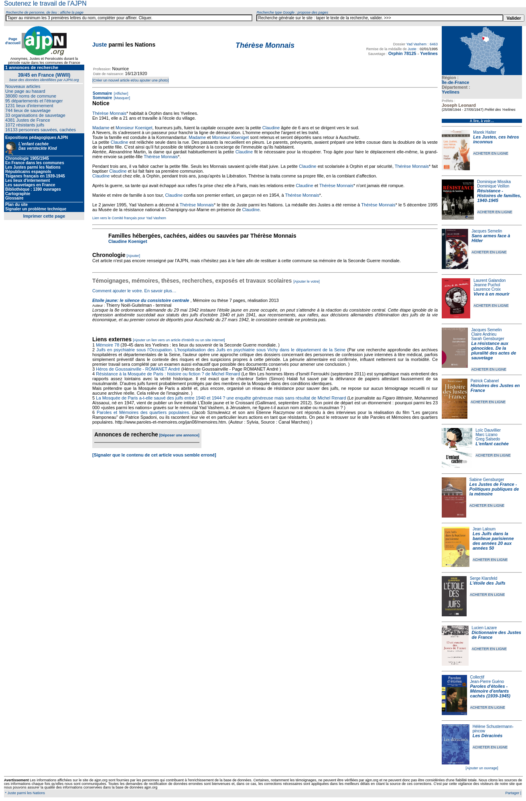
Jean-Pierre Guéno (487, 681)
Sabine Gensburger (486, 479)
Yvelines (450, 92)
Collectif (477, 677)
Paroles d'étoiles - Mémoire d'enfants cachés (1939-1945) (490, 691)
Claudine (271, 127)
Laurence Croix (487, 289)
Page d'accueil (12, 41)
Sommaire (102, 93)
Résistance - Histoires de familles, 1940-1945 (499, 195)
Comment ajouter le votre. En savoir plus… (134, 290)
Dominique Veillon (493, 186)
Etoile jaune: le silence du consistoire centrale (140, 300)
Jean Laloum (484, 529)
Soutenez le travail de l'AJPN (45, 3)
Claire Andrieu (483, 334)
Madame (101, 127)
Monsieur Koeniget (134, 127)
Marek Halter (484, 132)
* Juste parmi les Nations (24, 793)
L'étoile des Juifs (488, 583)
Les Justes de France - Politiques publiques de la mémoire (494, 489)
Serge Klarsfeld (483, 578)
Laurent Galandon (489, 280)
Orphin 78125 (402, 53)
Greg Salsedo (487, 439)
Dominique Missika (494, 181)
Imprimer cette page (44, 216)
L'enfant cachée (492, 443)
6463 (434, 44)
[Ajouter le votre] (306, 281)
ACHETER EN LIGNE (490, 153)
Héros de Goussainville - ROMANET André (138, 369)
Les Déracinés (488, 735)
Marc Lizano (486, 434)
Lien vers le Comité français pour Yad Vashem (129, 218)
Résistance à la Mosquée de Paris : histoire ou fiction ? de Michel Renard (168, 373)
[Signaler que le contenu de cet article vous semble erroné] (154, 454)
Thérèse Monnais (109, 113)
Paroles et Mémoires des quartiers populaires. (143, 412)
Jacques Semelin (486, 231)
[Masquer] (121, 98)
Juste (99, 44)
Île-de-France (455, 82)
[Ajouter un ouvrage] (481, 768)
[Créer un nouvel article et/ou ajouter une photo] (130, 80)
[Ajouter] (133, 256)
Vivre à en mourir (491, 293)
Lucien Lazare (484, 628)
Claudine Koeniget (127, 241)
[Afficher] (120, 94)
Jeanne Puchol (486, 285)
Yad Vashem (416, 44)
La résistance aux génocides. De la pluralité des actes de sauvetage (493, 350)
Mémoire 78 (107, 344)
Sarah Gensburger (487, 338)
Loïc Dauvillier (488, 430)
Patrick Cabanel (485, 381)
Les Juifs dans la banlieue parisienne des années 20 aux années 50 (493, 540)
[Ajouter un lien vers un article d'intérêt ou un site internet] (179, 340)
